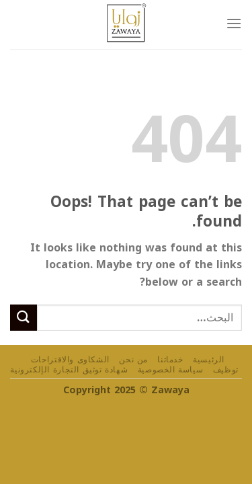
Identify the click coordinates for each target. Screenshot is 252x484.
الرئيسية (208, 360)
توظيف (226, 370)
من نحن (133, 360)
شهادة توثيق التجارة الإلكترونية (69, 370)
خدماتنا (170, 360)
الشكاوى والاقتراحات (70, 360)
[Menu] (234, 23)
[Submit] (23, 318)
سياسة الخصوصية (171, 370)
